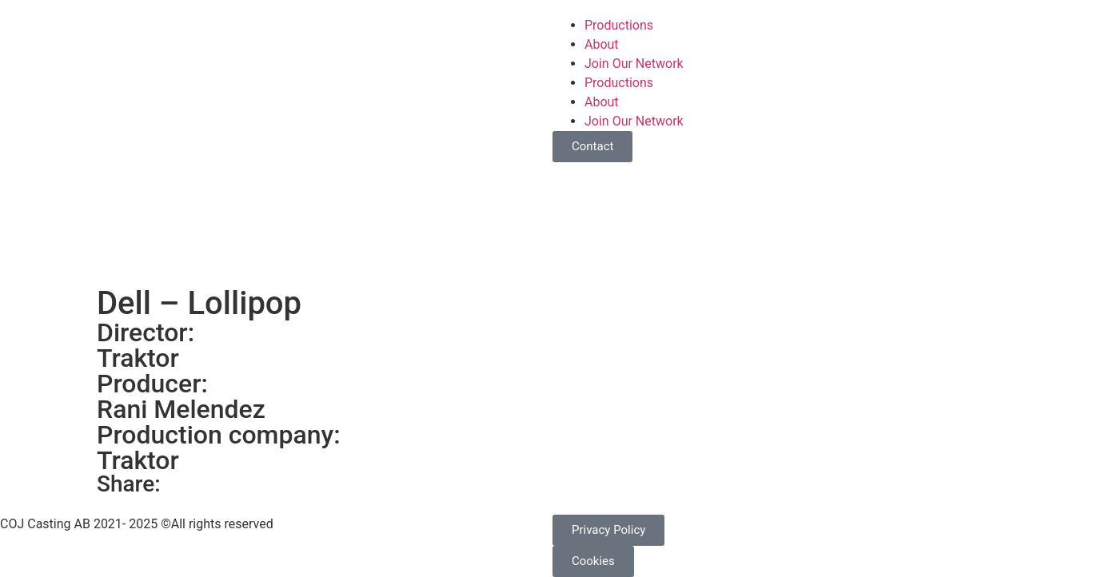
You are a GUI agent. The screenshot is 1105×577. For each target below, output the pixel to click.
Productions (618, 25)
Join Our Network (634, 63)
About (601, 44)
